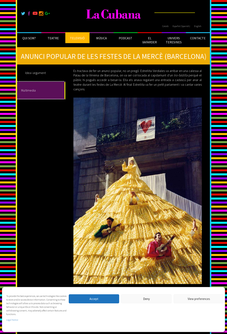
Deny (146, 299)
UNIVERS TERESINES (174, 40)
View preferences (199, 299)
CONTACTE (198, 38)
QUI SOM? (29, 38)
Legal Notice (12, 319)
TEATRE (53, 38)
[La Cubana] (114, 14)
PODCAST (125, 38)
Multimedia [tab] (28, 90)
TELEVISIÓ (77, 38)
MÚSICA (101, 38)
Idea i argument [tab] (35, 73)
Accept (94, 299)
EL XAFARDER (149, 40)
